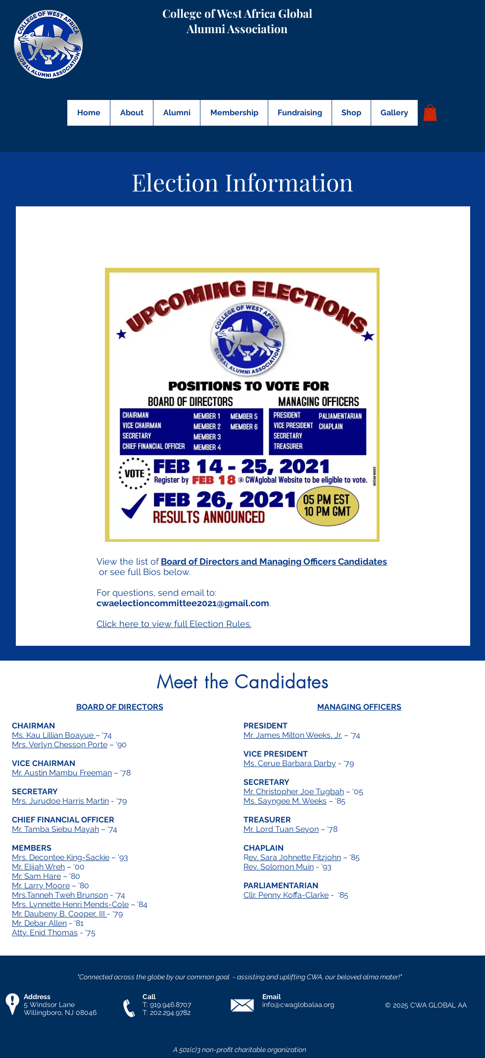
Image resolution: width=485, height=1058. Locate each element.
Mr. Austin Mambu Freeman (62, 772)
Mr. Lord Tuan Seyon (281, 829)
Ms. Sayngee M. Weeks (285, 801)
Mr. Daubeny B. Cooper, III (59, 913)
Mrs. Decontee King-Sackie (60, 857)
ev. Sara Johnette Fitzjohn (294, 857)
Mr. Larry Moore (41, 885)
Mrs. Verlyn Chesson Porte (59, 744)
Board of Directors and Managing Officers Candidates (274, 561)
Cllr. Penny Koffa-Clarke (286, 895)
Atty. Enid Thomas (45, 932)
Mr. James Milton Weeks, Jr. (292, 735)
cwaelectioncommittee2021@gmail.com (183, 603)
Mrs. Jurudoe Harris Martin (60, 801)
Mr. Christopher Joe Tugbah (293, 791)
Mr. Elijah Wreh (38, 866)
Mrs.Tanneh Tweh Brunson (60, 895)
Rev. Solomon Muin (278, 866)
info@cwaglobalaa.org (298, 1005)
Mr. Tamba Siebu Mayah (55, 829)
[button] (131, 113)
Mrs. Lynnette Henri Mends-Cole (70, 904)
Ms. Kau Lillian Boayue (54, 735)
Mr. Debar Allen (39, 923)
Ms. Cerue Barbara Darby (289, 763)
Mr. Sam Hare (36, 876)
